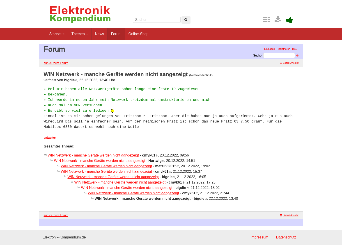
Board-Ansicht (289, 62)
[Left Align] (186, 20)
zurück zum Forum (56, 63)
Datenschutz (286, 237)
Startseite (57, 34)
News (99, 34)
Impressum (259, 237)
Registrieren (283, 48)
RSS (294, 48)
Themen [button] (79, 34)
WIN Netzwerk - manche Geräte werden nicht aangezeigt (93, 155)
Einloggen (269, 48)
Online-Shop (138, 34)
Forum (116, 34)
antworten (50, 137)
